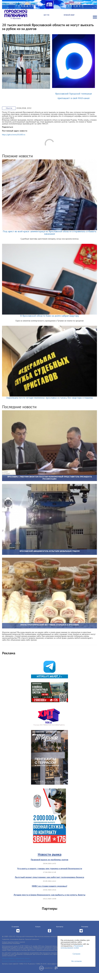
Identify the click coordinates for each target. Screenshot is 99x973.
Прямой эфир (69, 15)
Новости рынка (49, 854)
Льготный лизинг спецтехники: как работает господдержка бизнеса (49, 877)
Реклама (84, 927)
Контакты (59, 927)
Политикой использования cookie (72, 947)
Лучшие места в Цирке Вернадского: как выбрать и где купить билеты (49, 894)
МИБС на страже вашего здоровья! (49, 886)
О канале (15, 927)
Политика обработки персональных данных (16, 958)
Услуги (37, 927)
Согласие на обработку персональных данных (16, 961)
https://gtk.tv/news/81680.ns (13, 134)
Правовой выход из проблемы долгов (49, 859)
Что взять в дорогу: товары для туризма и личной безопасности (49, 868)
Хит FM (46, 15)
